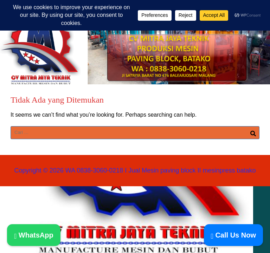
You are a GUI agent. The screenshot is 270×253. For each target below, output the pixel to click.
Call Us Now (233, 235)
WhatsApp (33, 235)
